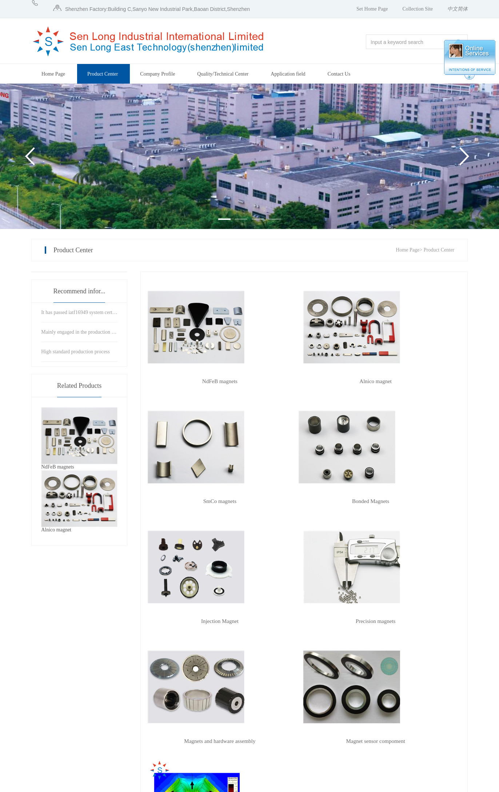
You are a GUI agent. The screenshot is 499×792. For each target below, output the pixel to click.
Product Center (102, 74)
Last (288, 642)
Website (423, 784)
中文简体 (457, 9)
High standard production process (75, 351)
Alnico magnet (304, 381)
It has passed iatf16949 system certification (79, 312)
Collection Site (417, 9)
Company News (322, 716)
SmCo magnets (411, 381)
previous (191, 642)
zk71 (441, 784)
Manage (459, 784)
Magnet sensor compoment (304, 621)
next (262, 642)
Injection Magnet (304, 501)
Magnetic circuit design (412, 621)
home (159, 642)
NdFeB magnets (195, 381)
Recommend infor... (79, 291)
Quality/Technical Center (222, 74)
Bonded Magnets (196, 501)
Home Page (53, 74)
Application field (288, 74)
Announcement (321, 703)
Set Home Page (372, 9)
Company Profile (157, 74)
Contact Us (339, 74)
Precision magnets (412, 501)
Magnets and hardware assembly (196, 621)
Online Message (377, 716)
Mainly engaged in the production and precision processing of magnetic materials (79, 332)
